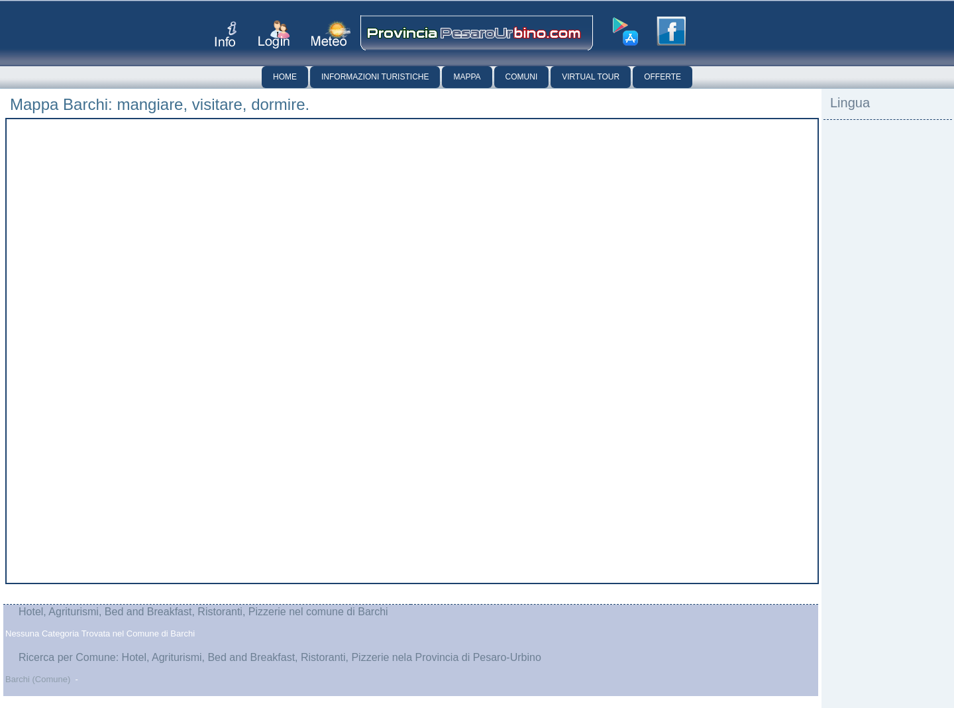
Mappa (466, 76)
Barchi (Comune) (37, 679)
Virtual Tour (590, 76)
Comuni (521, 76)
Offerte (662, 76)
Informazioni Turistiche (375, 76)
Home (285, 76)
